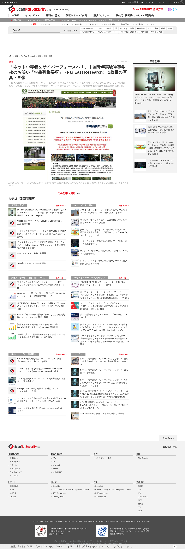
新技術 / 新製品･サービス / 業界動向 (135, 15)
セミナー (55, 482)
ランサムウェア (16, 472)
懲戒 (163, 28)
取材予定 (125, 24)
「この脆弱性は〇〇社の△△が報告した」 (99, 32)
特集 (95, 482)
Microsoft (56, 465)
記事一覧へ (60, 206)
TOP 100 (46, 24)
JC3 (139, 507)
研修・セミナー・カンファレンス (89, 277)
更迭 (149, 28)
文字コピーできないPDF (151, 32)
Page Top (167, 438)
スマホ (152, 24)
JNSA (12, 490)
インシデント (32, 15)
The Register (143, 458)
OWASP (13, 497)
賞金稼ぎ (123, 28)
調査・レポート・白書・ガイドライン (28, 277)
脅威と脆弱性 (56, 454)
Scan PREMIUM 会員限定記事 (41, 20)
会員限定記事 (14, 454)
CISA (140, 511)
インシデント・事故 (83, 205)
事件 (95, 454)
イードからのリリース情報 (130, 521)
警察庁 (140, 504)
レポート (12, 482)
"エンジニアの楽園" (104, 28)
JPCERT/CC (143, 497)
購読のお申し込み (170, 447)
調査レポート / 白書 (76, 15)
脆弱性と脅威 (17, 205)
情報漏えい (14, 458)
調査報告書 (14, 486)
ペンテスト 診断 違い (129, 32)
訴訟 (132, 28)
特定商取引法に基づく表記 (94, 521)
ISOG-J (13, 493)
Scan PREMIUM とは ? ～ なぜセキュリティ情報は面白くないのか (92, 20)
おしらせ (78, 354)
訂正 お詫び (93, 24)
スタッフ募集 (145, 521)
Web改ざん (14, 476)
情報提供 (78, 24)
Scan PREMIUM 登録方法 (148, 9)
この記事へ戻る (69, 193)
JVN (54, 458)
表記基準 (139, 24)
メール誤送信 (15, 469)
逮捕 (170, 28)
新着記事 (17, 20)
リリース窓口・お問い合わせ (43, 521)
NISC (140, 500)
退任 (156, 28)
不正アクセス (15, 462)
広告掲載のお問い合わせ (65, 521)
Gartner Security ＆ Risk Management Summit (71, 490)
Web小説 (140, 482)
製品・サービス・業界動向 (23, 354)
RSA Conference (59, 493)
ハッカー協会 (87, 28)
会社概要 (79, 521)
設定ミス (13, 465)
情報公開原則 (109, 24)
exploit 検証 (57, 472)
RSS (66, 24)
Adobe (55, 469)
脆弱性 (140, 486)
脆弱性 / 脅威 (53, 15)
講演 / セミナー (101, 15)
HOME (15, 15)
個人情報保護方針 (112, 521)
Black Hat (56, 486)
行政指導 (141, 28)
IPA (54, 462)
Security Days (58, 497)
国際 (138, 454)
